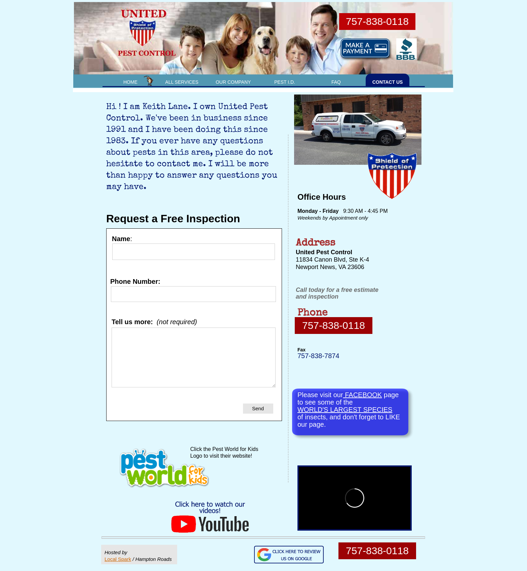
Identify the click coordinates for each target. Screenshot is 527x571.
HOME (130, 82)
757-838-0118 (333, 325)
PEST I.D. (284, 82)
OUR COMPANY (233, 82)
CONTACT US (387, 82)
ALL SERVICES (182, 82)
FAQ (336, 82)
